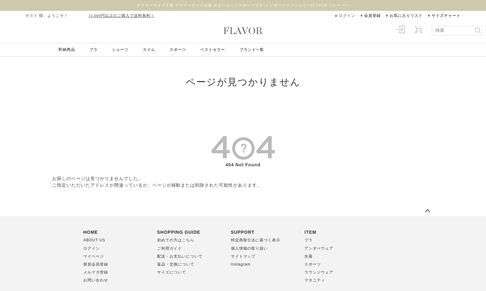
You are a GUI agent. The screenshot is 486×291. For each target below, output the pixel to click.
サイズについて (171, 272)
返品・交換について (175, 264)
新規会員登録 (95, 264)
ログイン (347, 15)
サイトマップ (243, 256)
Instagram (241, 264)
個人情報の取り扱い (249, 248)
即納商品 (67, 49)
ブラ (93, 49)
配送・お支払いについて (180, 256)
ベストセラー (212, 49)
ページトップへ (427, 211)
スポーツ (178, 49)
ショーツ (120, 49)
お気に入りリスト (406, 15)
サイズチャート (446, 15)
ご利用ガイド (169, 248)
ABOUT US (94, 240)
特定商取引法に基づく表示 (256, 240)
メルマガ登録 (95, 272)
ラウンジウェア (318, 272)
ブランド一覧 (252, 49)
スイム (149, 49)
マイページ (93, 256)
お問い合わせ (95, 280)
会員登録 (372, 15)
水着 (308, 256)
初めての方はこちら (175, 240)
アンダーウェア (318, 248)
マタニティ (314, 280)
